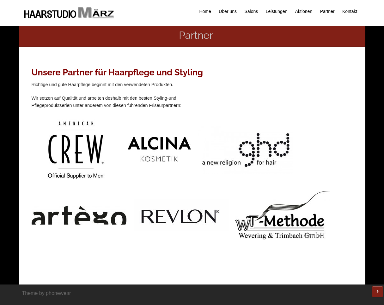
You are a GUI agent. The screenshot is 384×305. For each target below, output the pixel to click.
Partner (327, 11)
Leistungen (277, 11)
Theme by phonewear (46, 293)
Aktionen (303, 11)
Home (205, 11)
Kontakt (349, 11)
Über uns (228, 11)
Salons (251, 11)
